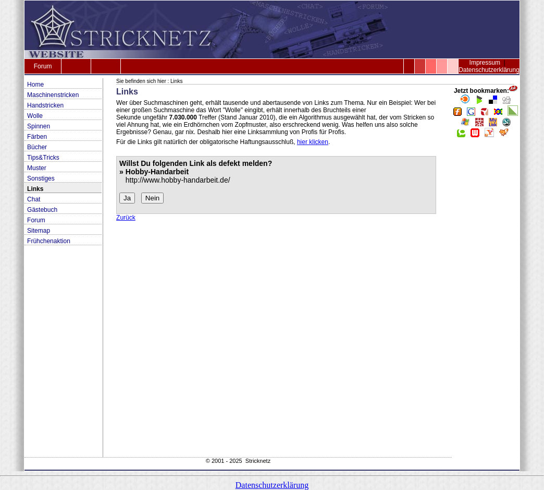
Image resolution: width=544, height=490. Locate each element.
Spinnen (38, 126)
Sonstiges (41, 178)
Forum (43, 66)
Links (35, 189)
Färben (37, 136)
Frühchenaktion (48, 241)
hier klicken (312, 142)
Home (35, 84)
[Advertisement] (485, 300)
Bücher (37, 147)
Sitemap (38, 230)
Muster (36, 168)
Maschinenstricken (53, 95)
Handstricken (45, 105)
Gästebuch (42, 209)
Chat (33, 199)
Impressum (484, 62)
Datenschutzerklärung (489, 70)
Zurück (125, 217)
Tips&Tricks (43, 157)
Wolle (35, 115)
